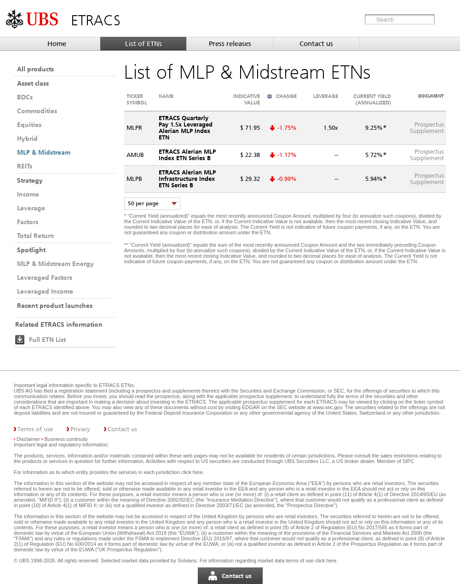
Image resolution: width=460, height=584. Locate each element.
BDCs (25, 97)
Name (166, 96)
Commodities (37, 111)
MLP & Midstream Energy (55, 263)
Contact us (316, 44)
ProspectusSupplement (427, 127)
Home (56, 44)
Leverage (31, 208)
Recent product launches (54, 305)
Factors (27, 222)
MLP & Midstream (43, 152)
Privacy (80, 429)
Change (286, 96)
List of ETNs (143, 44)
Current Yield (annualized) (372, 99)
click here (191, 472)
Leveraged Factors (44, 277)
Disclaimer (28, 439)
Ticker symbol (136, 99)
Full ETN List (47, 339)
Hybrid (27, 138)
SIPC (408, 461)
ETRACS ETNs (116, 385)
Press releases (230, 44)
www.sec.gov (326, 407)
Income (28, 194)
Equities (29, 124)
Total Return (35, 235)
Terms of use (35, 429)
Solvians (187, 560)
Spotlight (31, 250)
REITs (24, 166)
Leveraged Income (45, 291)
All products (35, 69)
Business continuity (66, 439)
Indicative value (246, 99)
